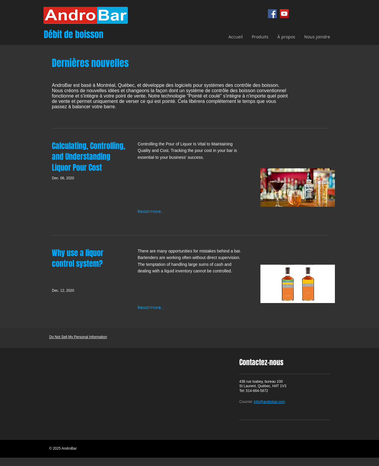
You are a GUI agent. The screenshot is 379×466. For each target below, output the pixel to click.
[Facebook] (272, 13)
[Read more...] (151, 211)
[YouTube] (284, 13)
